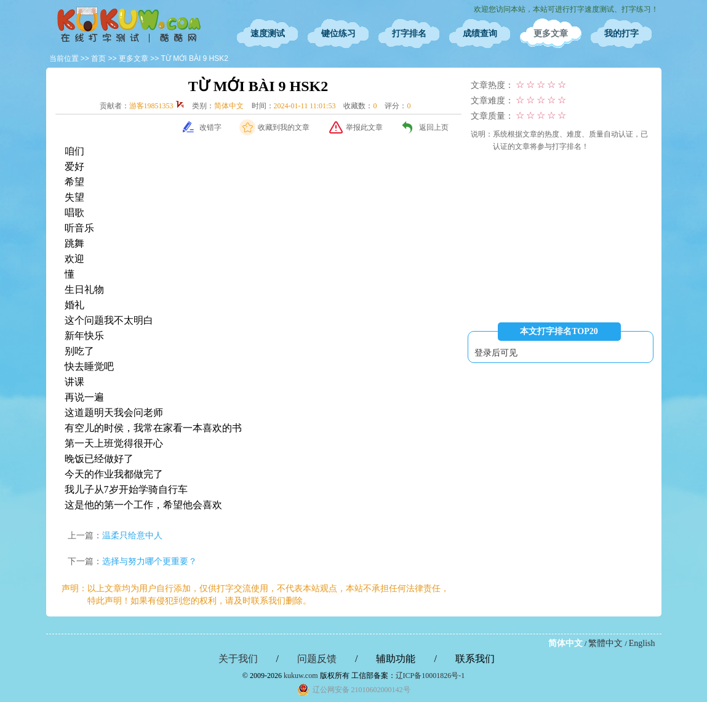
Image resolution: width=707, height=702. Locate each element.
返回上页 (434, 127)
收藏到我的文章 (284, 127)
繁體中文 (605, 643)
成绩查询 (480, 33)
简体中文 (565, 643)
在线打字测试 (129, 24)
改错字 (210, 127)
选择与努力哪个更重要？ (149, 561)
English (642, 643)
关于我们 (238, 658)
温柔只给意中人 (132, 535)
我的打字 (621, 33)
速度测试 (267, 33)
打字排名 (409, 33)
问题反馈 (317, 658)
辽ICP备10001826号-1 (430, 675)
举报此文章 (364, 127)
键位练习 (338, 33)
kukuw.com (301, 675)
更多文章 (550, 33)
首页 (98, 58)
